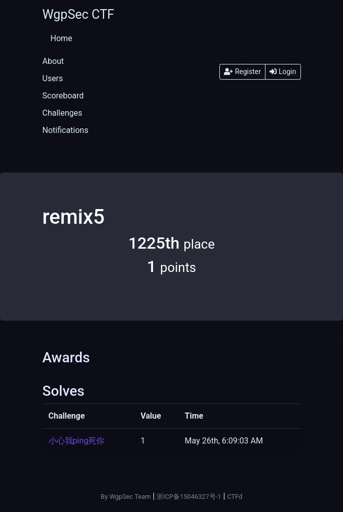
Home (61, 38)
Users (53, 78)
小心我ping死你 (77, 441)
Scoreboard (63, 95)
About (53, 61)
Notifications (66, 130)
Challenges (63, 113)
